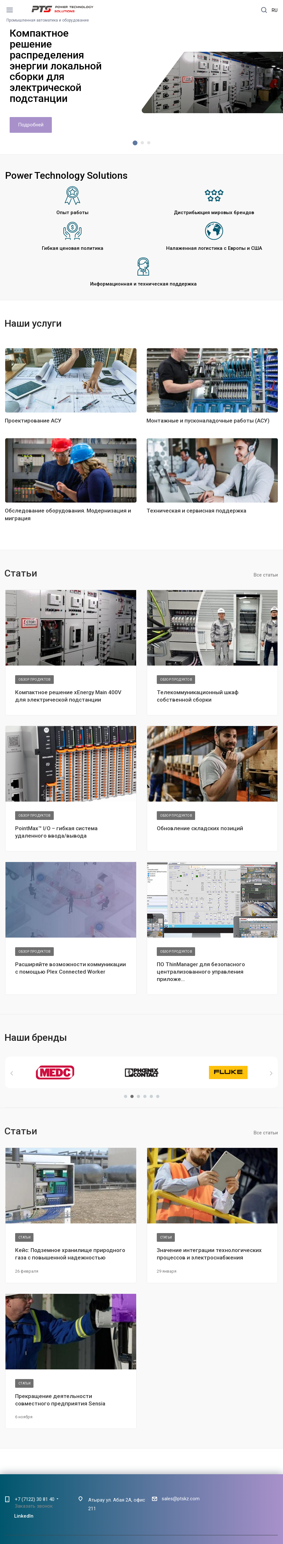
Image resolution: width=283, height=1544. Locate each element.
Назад (12, 1073)
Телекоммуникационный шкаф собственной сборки (198, 696)
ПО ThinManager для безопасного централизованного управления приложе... (201, 971)
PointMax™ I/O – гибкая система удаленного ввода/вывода (56, 832)
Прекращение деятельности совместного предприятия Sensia (60, 1400)
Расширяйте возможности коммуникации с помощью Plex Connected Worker (70, 968)
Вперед (271, 1073)
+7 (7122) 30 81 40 (34, 1499)
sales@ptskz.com (181, 1499)
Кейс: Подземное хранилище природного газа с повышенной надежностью (70, 1254)
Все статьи (266, 575)
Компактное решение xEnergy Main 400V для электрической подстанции (68, 696)
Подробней (30, 125)
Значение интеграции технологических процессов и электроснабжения (209, 1254)
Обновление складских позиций (200, 828)
